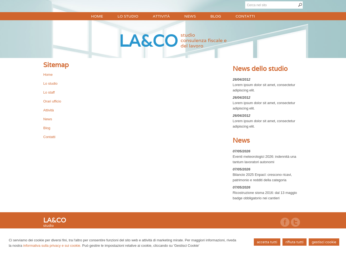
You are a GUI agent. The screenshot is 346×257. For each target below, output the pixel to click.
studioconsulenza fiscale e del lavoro (204, 40)
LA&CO (148, 41)
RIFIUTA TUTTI (294, 242)
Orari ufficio (52, 101)
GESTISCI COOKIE (324, 242)
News (47, 119)
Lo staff (49, 92)
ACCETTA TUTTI (267, 242)
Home (48, 75)
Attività (48, 110)
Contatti (49, 137)
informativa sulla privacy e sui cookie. (52, 246)
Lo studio (50, 83)
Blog (46, 128)
